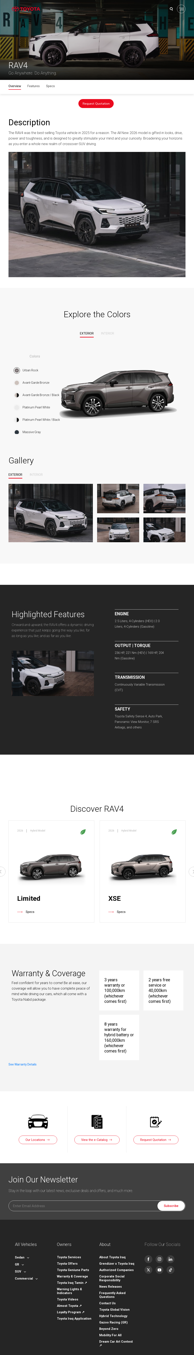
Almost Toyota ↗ (69, 1300)
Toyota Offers (67, 1257)
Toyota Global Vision (114, 1303)
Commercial (24, 1272)
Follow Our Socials (162, 1238)
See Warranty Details (33, 1011)
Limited (28, 896)
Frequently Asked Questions (112, 1289)
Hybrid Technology (113, 1310)
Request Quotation (96, 103)
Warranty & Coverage (72, 1270)
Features (33, 86)
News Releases (110, 1280)
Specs (50, 86)
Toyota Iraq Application (74, 1312)
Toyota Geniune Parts (73, 1264)
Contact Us (107, 1297)
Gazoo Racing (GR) (113, 1316)
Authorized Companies (116, 1264)
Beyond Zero (108, 1323)
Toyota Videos (67, 1293)
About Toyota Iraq (112, 1251)
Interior (107, 333)
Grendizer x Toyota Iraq (116, 1257)
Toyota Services (69, 1251)
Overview (14, 86)
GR (17, 1258)
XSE (114, 896)
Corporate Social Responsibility (112, 1272)
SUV (18, 1265)
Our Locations (35, 1134)
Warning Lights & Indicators (69, 1285)
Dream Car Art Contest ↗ (116, 1337)
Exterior (87, 333)
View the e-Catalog (94, 1134)
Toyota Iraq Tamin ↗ (72, 1277)
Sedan (19, 1251)
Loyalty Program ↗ (71, 1306)
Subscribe (171, 1200)
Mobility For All (110, 1329)
